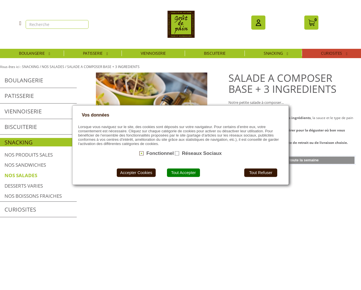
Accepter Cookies (136, 172)
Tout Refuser (260, 172)
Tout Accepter (183, 172)
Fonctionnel (160, 153)
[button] (258, 23)
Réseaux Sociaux (202, 153)
